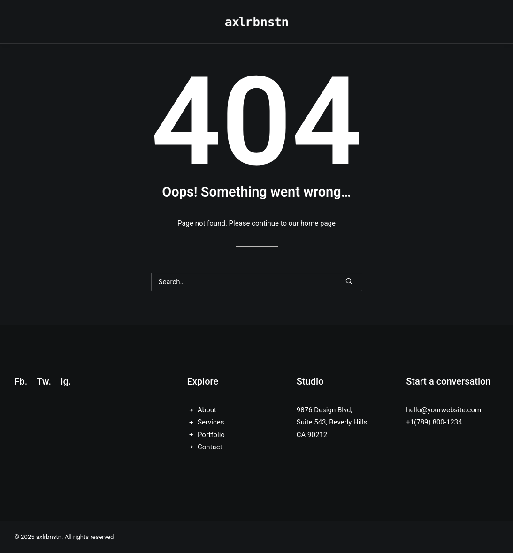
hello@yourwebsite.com (443, 410)
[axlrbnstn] (256, 21)
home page (318, 223)
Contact (210, 447)
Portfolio (211, 435)
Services (211, 422)
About (207, 410)
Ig (65, 381)
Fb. (21, 381)
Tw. (44, 381)
